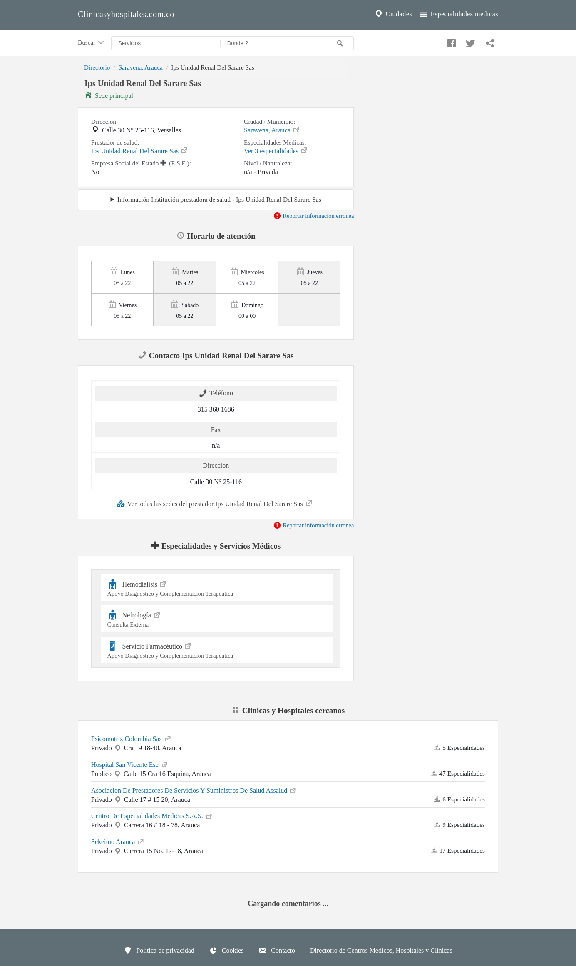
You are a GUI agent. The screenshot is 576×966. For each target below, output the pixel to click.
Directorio (97, 67)
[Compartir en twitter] (469, 41)
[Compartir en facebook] (450, 41)
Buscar (91, 43)
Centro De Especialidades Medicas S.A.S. (152, 815)
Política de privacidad (159, 950)
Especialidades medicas (458, 14)
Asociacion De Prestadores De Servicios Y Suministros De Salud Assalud (194, 790)
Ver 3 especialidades (276, 150)
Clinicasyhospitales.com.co (126, 14)
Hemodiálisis (217, 587)
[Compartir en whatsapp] (489, 41)
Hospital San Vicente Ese (130, 764)
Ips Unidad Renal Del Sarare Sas (140, 150)
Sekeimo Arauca (118, 841)
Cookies (226, 950)
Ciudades (393, 14)
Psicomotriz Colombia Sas (131, 738)
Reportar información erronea (313, 216)
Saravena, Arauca (141, 67)
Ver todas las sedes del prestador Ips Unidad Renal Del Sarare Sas (215, 503)
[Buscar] (341, 43)
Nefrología (217, 618)
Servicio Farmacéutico (217, 649)
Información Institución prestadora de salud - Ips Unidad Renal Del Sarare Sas (219, 199)
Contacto (276, 950)
